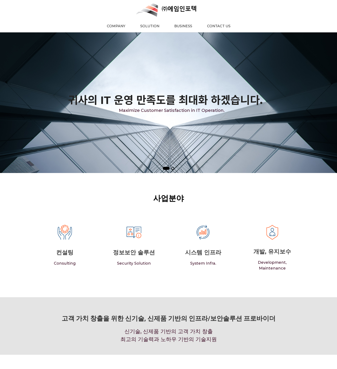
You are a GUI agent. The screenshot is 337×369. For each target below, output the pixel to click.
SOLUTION (149, 26)
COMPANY (116, 26)
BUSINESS (183, 26)
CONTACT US (218, 26)
